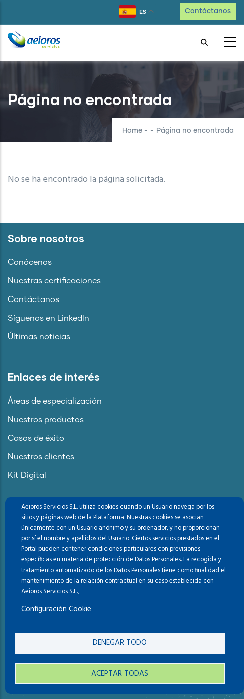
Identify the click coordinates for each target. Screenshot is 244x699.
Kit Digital (27, 475)
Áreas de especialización (55, 401)
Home (132, 130)
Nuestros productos (46, 420)
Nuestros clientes (41, 457)
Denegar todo (120, 643)
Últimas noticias (39, 337)
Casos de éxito (36, 438)
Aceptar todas (119, 674)
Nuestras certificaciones (54, 281)
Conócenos (30, 262)
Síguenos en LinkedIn (48, 318)
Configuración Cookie (56, 609)
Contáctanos (208, 11)
